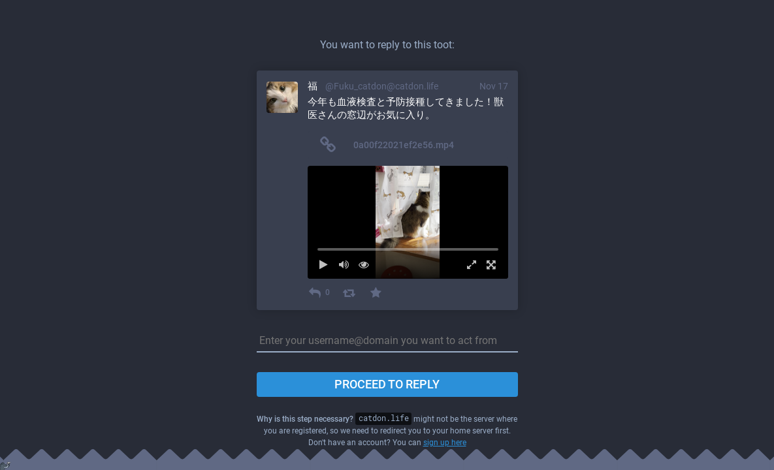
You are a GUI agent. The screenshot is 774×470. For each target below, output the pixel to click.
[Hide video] (367, 264)
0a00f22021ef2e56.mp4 (403, 145)
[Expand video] (468, 264)
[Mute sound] (347, 264)
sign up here (444, 442)
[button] (408, 222)
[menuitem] (408, 222)
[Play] (327, 264)
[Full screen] (488, 264)
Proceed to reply (387, 384)
